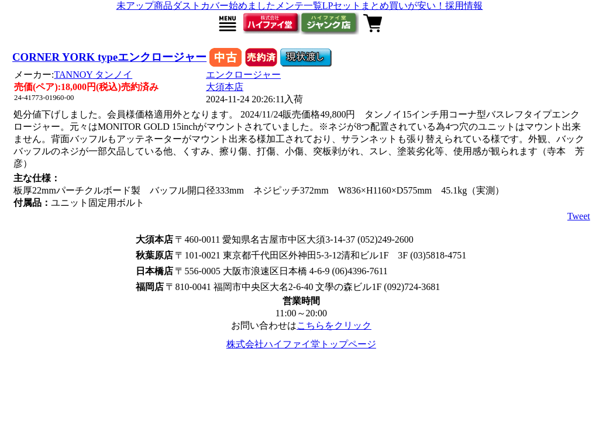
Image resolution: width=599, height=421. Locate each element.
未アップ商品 (144, 6)
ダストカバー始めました (224, 6)
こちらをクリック (334, 325)
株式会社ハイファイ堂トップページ (301, 344)
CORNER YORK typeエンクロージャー (109, 57)
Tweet (578, 216)
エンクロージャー (243, 75)
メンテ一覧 (299, 6)
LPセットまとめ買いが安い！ (384, 6)
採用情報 (464, 6)
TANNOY (93, 75)
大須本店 (224, 87)
